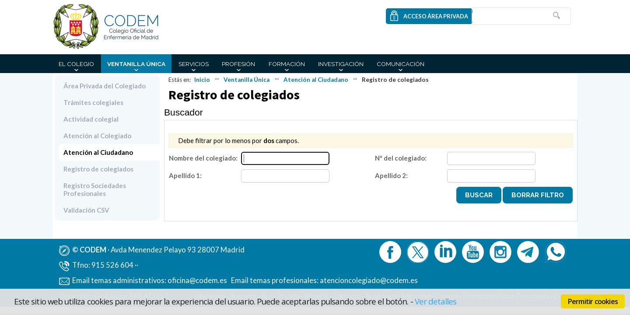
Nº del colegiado (400, 158)
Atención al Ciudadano (316, 79)
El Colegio (76, 63)
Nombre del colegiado (202, 158)
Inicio (202, 79)
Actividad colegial (91, 119)
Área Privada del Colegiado (104, 86)
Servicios (193, 63)
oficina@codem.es (197, 280)
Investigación (341, 63)
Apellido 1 (184, 175)
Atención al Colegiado (97, 136)
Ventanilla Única (136, 63)
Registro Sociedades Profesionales (94, 189)
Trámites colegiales (93, 102)
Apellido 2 (390, 175)
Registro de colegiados (98, 169)
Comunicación (400, 63)
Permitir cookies (593, 301)
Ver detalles (436, 301)
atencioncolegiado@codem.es (369, 280)
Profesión (238, 63)
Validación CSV (86, 210)
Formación (287, 63)
